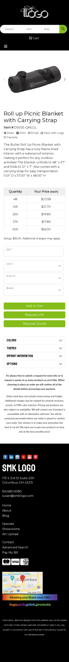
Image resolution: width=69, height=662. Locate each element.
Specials (8, 524)
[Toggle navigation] (6, 46)
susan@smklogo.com (17, 496)
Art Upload (10, 534)
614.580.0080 (12, 491)
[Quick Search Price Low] (33, 29)
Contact (8, 542)
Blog (5, 515)
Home (6, 505)
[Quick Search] (12, 29)
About (7, 510)
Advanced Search (15, 547)
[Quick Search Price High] (50, 29)
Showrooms (11, 529)
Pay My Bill (10, 552)
